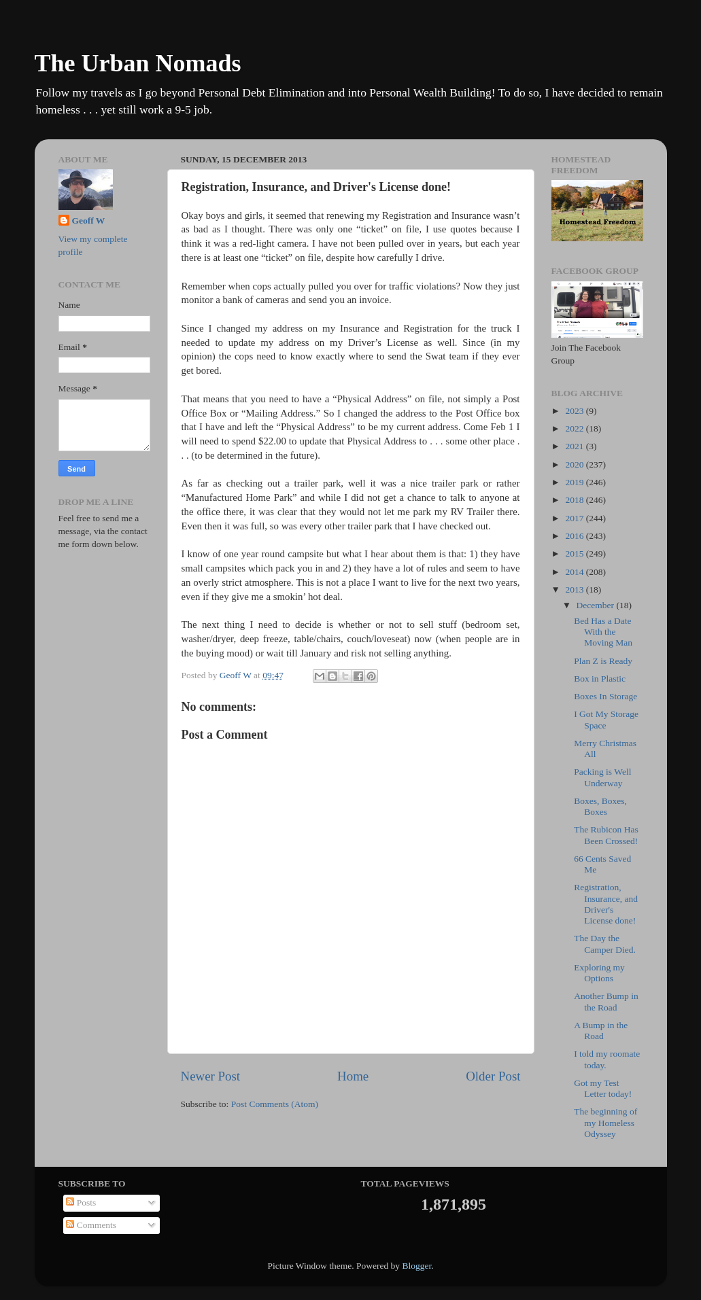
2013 (575, 589)
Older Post (493, 1076)
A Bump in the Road (601, 1030)
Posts (81, 1202)
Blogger (416, 1266)
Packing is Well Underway (602, 777)
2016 (575, 536)
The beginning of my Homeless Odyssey (605, 1122)
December (597, 605)
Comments (91, 1225)
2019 (575, 482)
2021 (575, 446)
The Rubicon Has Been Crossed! (606, 834)
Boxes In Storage (605, 696)
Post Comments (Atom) (274, 1104)
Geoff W (88, 220)
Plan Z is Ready (603, 661)
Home (353, 1076)
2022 (575, 428)
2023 (575, 411)
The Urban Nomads (138, 63)
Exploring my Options (599, 972)
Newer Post (211, 1076)
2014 (575, 572)
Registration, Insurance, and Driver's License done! (606, 904)
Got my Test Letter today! (603, 1088)
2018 (575, 500)
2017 (575, 518)
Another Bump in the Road (606, 1001)
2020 (575, 464)
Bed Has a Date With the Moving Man (603, 632)
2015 (575, 553)
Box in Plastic (600, 678)
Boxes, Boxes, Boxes (600, 806)
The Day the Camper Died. (605, 943)
